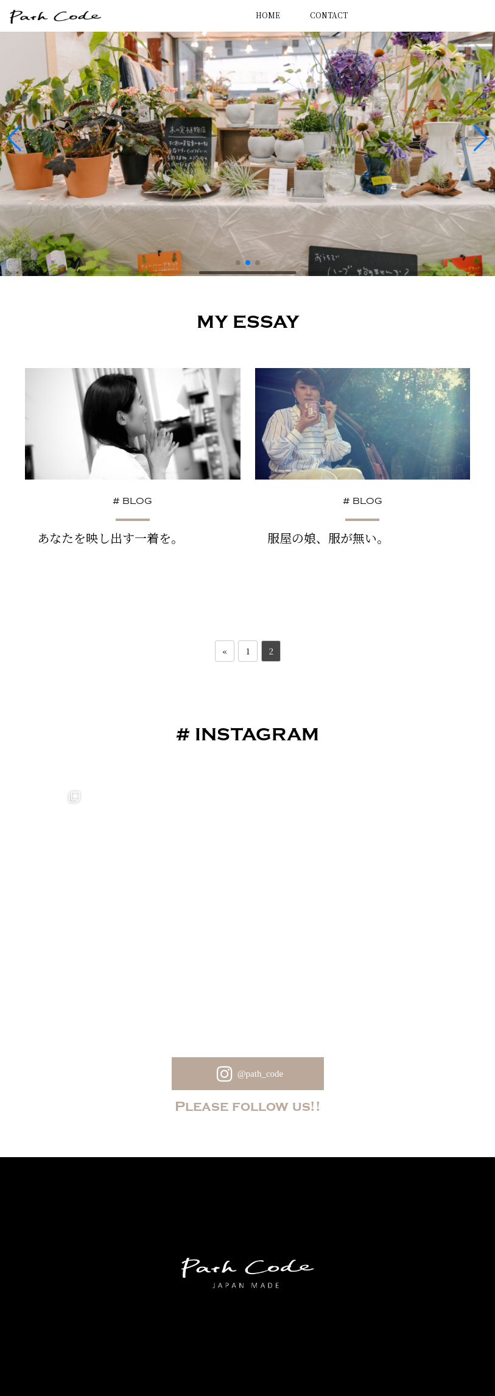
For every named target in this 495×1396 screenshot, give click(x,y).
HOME (268, 15)
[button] (238, 257)
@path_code (247, 988)
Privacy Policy (187, 1345)
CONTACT (329, 15)
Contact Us (259, 1345)
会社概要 (319, 1345)
